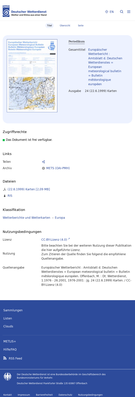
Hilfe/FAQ (10, 349)
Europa (60, 217)
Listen (7, 318)
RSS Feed (15, 358)
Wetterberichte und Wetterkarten (26, 217)
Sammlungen (13, 310)
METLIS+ (9, 341)
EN (112, 11)
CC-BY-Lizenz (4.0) (54, 239)
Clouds (8, 326)
